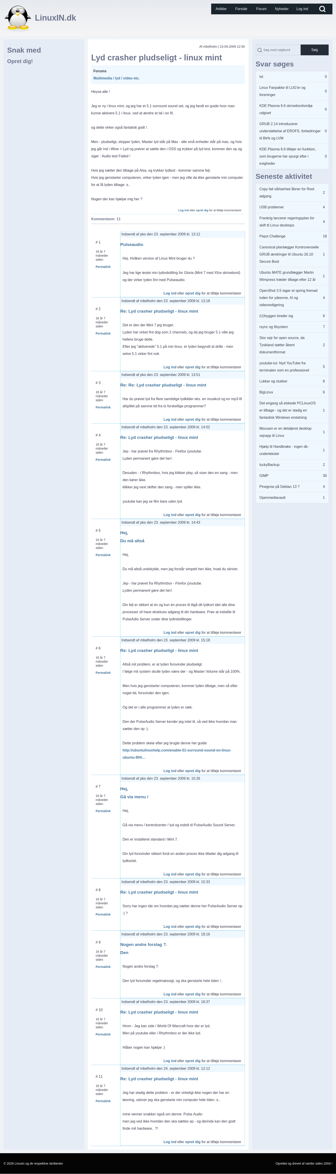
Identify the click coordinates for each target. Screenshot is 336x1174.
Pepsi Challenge (272, 236)
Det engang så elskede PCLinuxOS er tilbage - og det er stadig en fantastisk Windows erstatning (287, 410)
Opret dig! (20, 61)
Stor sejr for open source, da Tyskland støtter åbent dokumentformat (282, 345)
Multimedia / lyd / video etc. (117, 78)
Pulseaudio (131, 244)
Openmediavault (272, 497)
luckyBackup (269, 465)
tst (261, 77)
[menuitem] (221, 9)
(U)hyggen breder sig (276, 316)
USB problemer (271, 207)
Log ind (183, 210)
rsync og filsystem (273, 327)
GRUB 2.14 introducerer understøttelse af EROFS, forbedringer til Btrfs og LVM (290, 131)
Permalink (103, 267)
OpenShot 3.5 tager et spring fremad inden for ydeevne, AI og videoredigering (288, 298)
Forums (100, 71)
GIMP (264, 476)
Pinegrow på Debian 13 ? (279, 487)
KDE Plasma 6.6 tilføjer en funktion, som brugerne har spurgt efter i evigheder (287, 156)
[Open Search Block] (322, 9)
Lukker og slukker (273, 381)
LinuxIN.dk (55, 17)
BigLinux (266, 392)
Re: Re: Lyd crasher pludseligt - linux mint (163, 385)
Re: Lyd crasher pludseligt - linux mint (159, 311)
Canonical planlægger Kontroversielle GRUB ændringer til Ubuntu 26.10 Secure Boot (289, 254)
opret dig (202, 210)
